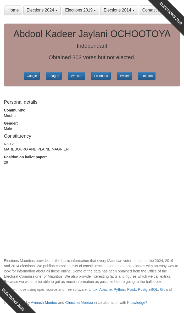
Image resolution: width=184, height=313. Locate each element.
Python (119, 289)
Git (162, 289)
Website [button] (76, 76)
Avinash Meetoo (44, 302)
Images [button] (54, 76)
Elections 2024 (42, 10)
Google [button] (32, 76)
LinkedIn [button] (147, 76)
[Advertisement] (46, 191)
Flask (131, 289)
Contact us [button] (152, 10)
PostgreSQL (148, 289)
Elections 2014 (119, 10)
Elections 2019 (80, 10)
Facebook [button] (101, 76)
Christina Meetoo (79, 302)
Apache (105, 289)
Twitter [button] (124, 76)
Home (13, 10)
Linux (93, 289)
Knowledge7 (137, 302)
